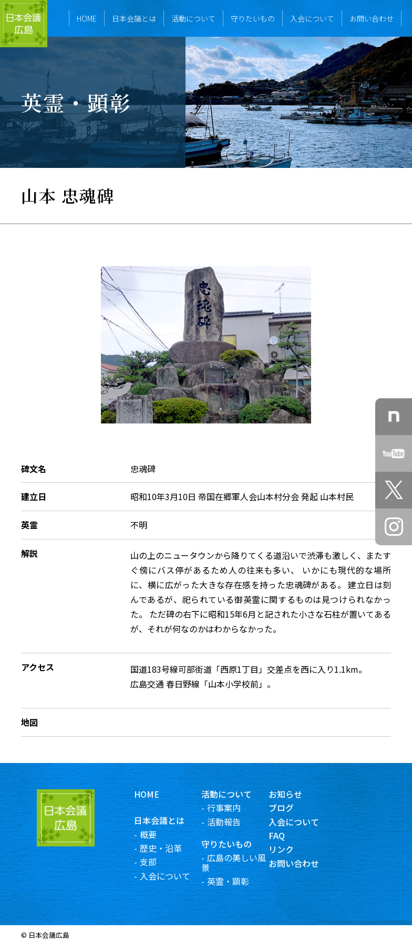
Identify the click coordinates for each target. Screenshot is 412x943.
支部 (156, 861)
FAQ (284, 835)
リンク (289, 849)
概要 (156, 834)
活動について (193, 18)
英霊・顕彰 (236, 881)
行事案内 (232, 807)
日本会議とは (134, 18)
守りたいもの (253, 18)
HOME (87, 18)
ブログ (289, 807)
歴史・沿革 (169, 848)
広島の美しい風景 (241, 862)
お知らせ (293, 794)
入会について (312, 18)
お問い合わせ (371, 18)
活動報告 (232, 821)
